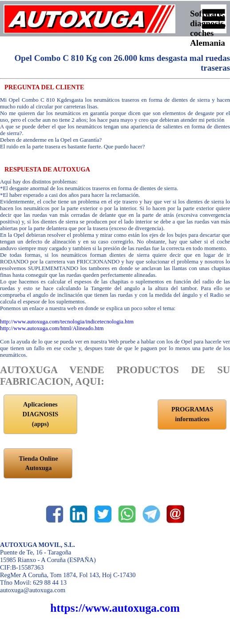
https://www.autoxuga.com (115, 608)
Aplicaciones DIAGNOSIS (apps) (40, 414)
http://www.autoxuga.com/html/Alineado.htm (51, 328)
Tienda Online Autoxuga (38, 463)
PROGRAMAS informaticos (192, 414)
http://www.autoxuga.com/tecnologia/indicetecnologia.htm (67, 322)
